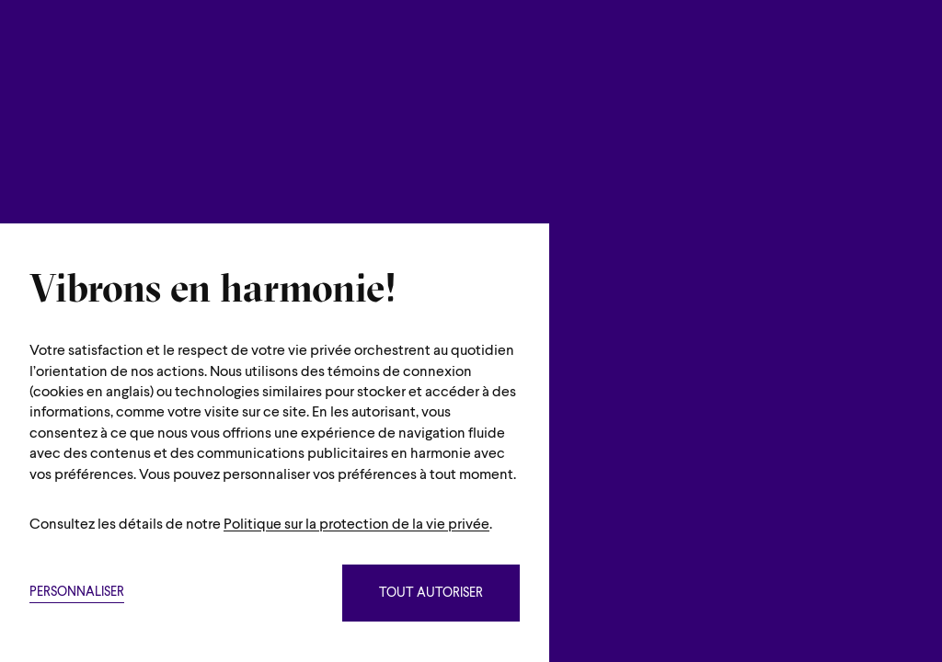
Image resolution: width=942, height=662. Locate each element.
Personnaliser (76, 592)
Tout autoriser (431, 593)
